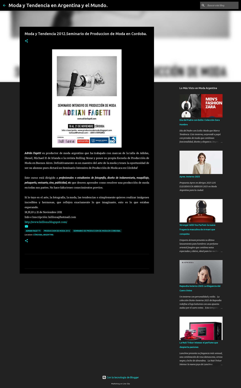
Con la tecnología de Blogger (120, 377)
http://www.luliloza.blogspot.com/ (46, 222)
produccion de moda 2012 (57, 231)
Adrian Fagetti (33, 231)
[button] (26, 41)
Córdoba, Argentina (43, 235)
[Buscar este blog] (222, 5)
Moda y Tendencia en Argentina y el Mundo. (58, 5)
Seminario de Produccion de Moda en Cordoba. (97, 231)
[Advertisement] (86, 299)
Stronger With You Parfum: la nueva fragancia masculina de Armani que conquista (197, 229)
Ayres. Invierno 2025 (190, 176)
